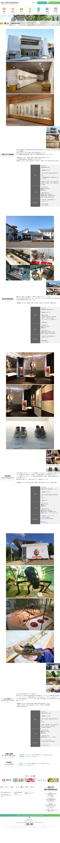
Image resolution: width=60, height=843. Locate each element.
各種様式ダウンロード (28, 793)
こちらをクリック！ (45, 201)
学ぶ (21, 11)
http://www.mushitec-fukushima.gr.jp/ (48, 741)
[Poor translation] (31, 824)
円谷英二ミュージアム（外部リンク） (27, 765)
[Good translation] (27, 824)
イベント (56, 11)
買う (38, 11)
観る (4, 11)
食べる (12, 11)
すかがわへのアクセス (54, 2)
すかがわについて (43, 2)
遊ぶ (29, 11)
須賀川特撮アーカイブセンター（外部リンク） (28, 756)
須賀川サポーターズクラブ (29, 792)
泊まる (47, 11)
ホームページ (47, 319)
